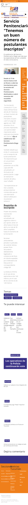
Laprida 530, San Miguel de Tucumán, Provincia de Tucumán (9, 500)
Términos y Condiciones (5, 495)
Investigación (8, 314)
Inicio (2, 471)
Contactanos (23, 471)
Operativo (13, 314)
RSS (21, 485)
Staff (21, 474)
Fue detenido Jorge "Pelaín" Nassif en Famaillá (13, 323)
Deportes (8, 473)
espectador (13, 481)
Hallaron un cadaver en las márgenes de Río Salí (7, 324)
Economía (3, 481)
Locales (3, 473)
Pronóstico (7, 421)
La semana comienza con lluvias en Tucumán (14, 425)
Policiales (8, 471)
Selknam (12, 473)
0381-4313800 (4, 502)
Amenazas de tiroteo (15, 355)
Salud (7, 481)
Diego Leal (8, 298)
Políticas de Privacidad (6, 496)
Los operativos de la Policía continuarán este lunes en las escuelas (15, 366)
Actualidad (3, 476)
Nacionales (4, 479)
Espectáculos (9, 476)
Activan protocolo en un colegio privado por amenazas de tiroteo (19, 325)
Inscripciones (17, 298)
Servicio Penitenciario (11, 295)
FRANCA (12, 483)
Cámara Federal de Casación (12, 488)
